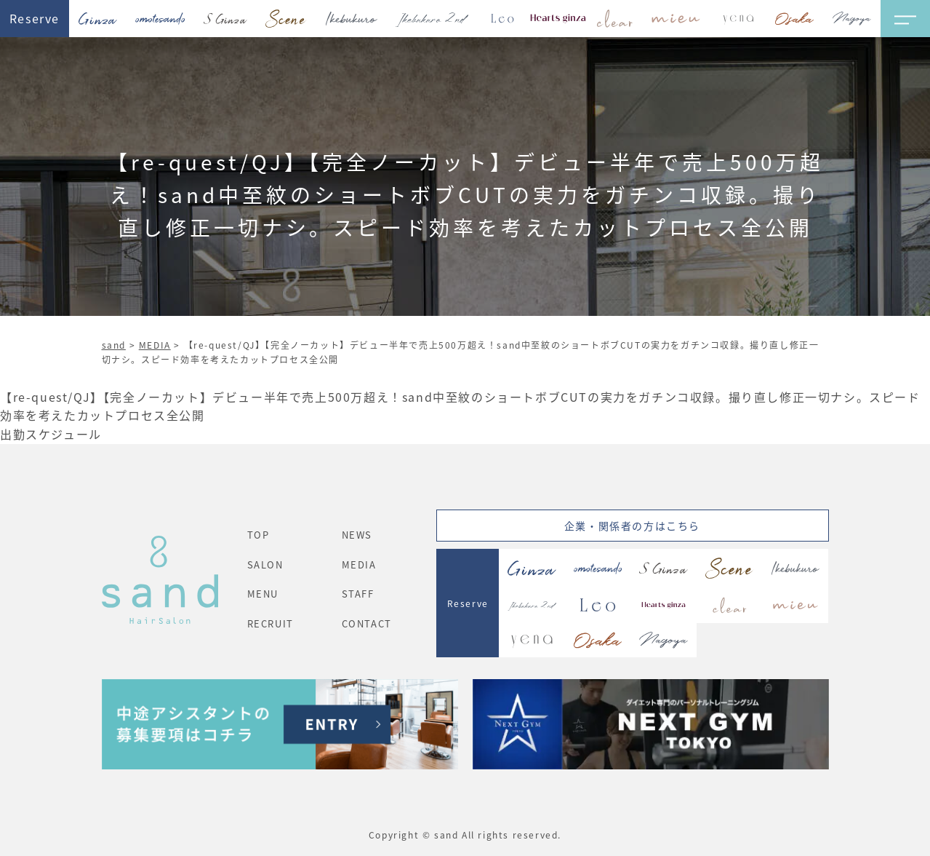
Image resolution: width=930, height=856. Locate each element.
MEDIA (155, 344)
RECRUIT (270, 623)
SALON (265, 564)
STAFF (358, 594)
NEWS (357, 535)
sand (114, 344)
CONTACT (367, 623)
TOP (258, 535)
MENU (262, 594)
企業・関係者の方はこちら (632, 525)
